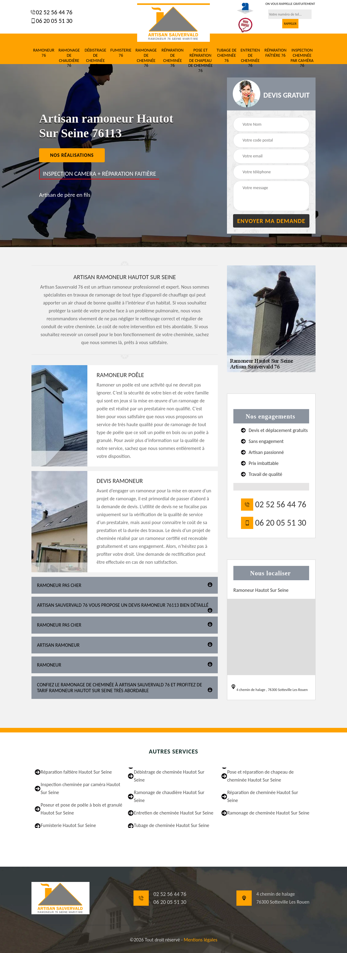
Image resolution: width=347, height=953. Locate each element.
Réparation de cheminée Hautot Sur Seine (262, 796)
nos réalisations (72, 155)
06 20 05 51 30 (53, 20)
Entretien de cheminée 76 (250, 58)
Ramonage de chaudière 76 (69, 58)
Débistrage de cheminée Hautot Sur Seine (169, 776)
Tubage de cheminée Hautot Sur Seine (171, 825)
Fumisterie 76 (120, 53)
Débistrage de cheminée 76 (95, 58)
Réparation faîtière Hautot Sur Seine (76, 772)
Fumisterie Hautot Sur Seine (68, 825)
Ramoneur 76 (43, 53)
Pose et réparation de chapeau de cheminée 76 (200, 60)
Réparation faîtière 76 (276, 53)
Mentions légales (200, 940)
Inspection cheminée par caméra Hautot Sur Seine (80, 788)
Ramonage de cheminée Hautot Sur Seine (268, 813)
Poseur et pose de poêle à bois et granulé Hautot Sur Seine (81, 809)
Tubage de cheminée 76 (227, 55)
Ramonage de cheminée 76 (146, 58)
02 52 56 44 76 (53, 12)
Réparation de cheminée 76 (173, 58)
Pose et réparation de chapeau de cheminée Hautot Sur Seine (260, 776)
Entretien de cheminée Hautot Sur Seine (173, 813)
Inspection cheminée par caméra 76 (301, 58)
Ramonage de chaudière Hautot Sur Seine (169, 796)
